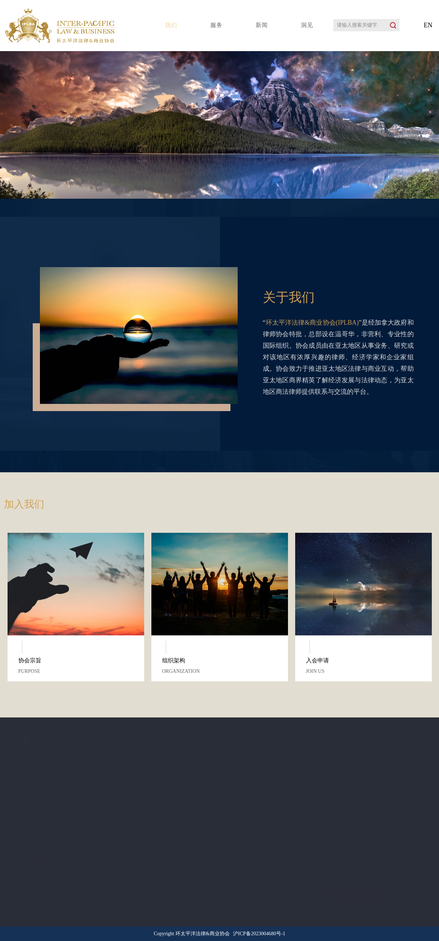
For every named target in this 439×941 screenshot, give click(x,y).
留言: (219, 829)
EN (428, 25)
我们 (171, 25)
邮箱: (335, 779)
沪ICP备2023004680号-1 (259, 933)
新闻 (262, 25)
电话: (219, 803)
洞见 (307, 25)
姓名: (219, 780)
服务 (216, 25)
